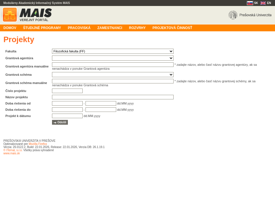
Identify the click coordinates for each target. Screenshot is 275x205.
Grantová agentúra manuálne (27, 66)
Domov (9, 28)
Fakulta (10, 51)
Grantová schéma (18, 74)
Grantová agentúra (19, 58)
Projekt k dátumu (18, 116)
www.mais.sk (11, 153)
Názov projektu (16, 97)
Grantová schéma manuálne (26, 83)
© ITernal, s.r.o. (12, 150)
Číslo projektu (15, 91)
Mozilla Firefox (38, 143)
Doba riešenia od (18, 103)
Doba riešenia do (18, 109)
